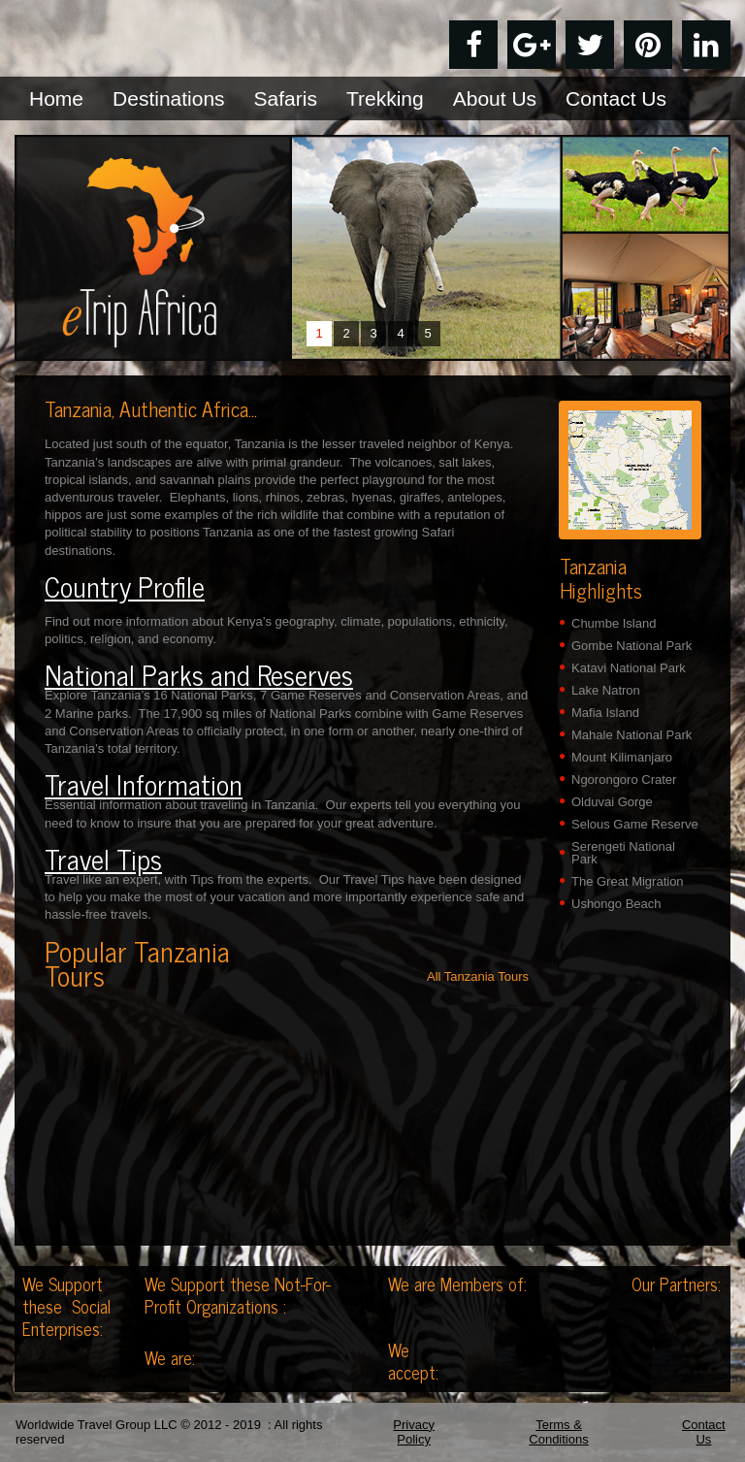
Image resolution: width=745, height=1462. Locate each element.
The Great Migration (627, 881)
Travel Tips (103, 858)
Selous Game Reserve (634, 824)
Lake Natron (605, 690)
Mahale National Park (631, 735)
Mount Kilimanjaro (621, 757)
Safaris (285, 98)
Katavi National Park (628, 668)
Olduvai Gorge (612, 802)
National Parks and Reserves (199, 674)
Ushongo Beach (616, 903)
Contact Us (616, 98)
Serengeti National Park (623, 852)
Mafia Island (605, 712)
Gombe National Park (631, 645)
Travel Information (144, 784)
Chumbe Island (613, 623)
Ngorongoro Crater (623, 779)
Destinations (169, 98)
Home (56, 98)
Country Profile (125, 586)
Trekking (385, 98)
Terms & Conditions (558, 1432)
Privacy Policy (414, 1432)
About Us (494, 98)
